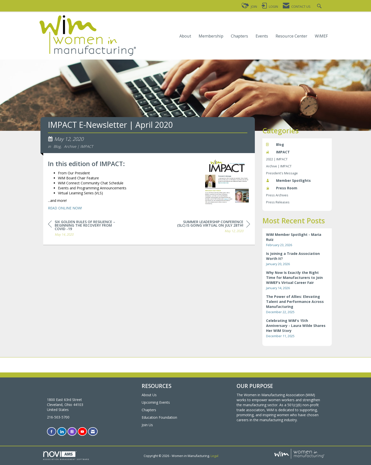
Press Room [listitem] (281, 188)
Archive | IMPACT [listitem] (279, 166)
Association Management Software (66, 455)
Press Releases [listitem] (278, 202)
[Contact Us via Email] (93, 431)
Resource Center (291, 36)
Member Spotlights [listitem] (288, 180)
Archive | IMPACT (78, 147)
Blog (57, 147)
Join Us (147, 424)
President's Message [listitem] (282, 173)
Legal (214, 456)
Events (262, 36)
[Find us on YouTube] (82, 431)
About (185, 36)
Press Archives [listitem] (277, 195)
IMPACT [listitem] (278, 152)
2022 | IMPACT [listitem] (277, 159)
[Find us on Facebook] (51, 431)
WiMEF (321, 36)
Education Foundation (159, 417)
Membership (211, 36)
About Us (149, 394)
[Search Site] (320, 6)
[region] (212, 228)
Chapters (239, 36)
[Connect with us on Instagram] (72, 431)
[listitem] (297, 239)
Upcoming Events (156, 402)
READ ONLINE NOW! (65, 208)
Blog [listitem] (275, 144)
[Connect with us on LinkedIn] (61, 431)
